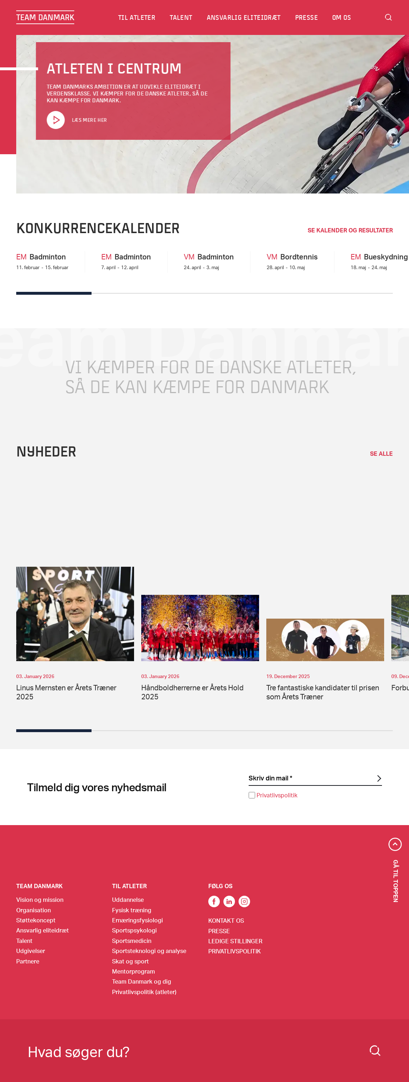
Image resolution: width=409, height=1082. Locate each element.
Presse (306, 17)
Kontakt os (226, 920)
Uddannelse (128, 899)
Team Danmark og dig (141, 981)
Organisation (33, 910)
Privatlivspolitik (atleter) (144, 992)
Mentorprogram (133, 971)
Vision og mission (39, 899)
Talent (181, 17)
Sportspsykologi (134, 930)
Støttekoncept (35, 920)
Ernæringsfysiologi (137, 920)
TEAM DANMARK (45, 17)
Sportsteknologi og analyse (149, 950)
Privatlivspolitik (277, 795)
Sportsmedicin (131, 940)
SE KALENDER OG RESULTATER (350, 230)
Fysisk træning (131, 910)
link (214, 901)
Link (229, 901)
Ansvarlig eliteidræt (244, 17)
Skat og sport (130, 961)
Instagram (244, 901)
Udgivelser (30, 950)
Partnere (27, 961)
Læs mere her (89, 120)
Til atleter (137, 17)
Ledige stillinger (235, 941)
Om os (342, 17)
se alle (381, 463)
